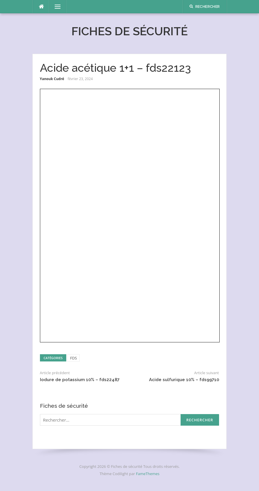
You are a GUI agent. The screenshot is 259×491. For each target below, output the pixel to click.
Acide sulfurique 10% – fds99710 (184, 379)
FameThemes (147, 473)
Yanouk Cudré (52, 78)
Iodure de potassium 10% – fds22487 (80, 379)
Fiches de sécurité (129, 31)
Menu (55, 7)
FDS (73, 358)
